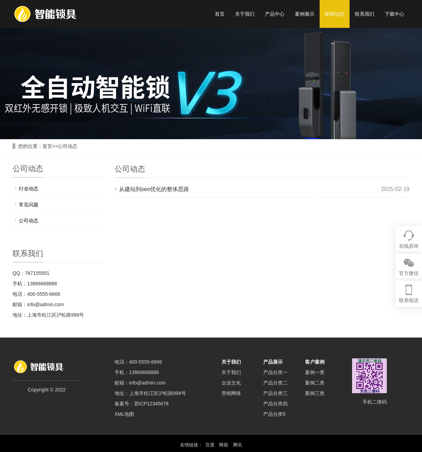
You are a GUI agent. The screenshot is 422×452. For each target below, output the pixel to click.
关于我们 (245, 14)
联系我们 (364, 14)
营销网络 (231, 393)
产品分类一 (275, 372)
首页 (220, 14)
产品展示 (273, 362)
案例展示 (304, 14)
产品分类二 (275, 383)
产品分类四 (275, 403)
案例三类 (315, 393)
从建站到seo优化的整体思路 (154, 189)
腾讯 (237, 444)
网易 (223, 444)
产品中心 (274, 14)
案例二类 (315, 383)
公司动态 (67, 146)
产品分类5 (274, 414)
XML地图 (124, 414)
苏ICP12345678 (151, 403)
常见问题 (28, 204)
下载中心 (394, 14)
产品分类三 (275, 393)
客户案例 (315, 362)
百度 (209, 444)
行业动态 (28, 188)
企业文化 (231, 383)
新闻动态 (334, 14)
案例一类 (315, 372)
